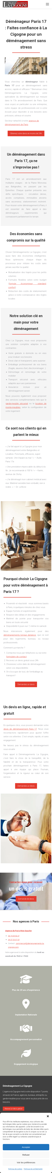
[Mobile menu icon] (47, 4)
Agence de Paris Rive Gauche (18, 931)
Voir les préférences (26, 1162)
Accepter (26, 1147)
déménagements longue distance (19, 635)
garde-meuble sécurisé (17, 403)
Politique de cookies (15, 1169)
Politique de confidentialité (33, 1169)
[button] (47, 1116)
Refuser (26, 1155)
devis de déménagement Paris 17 (20, 729)
